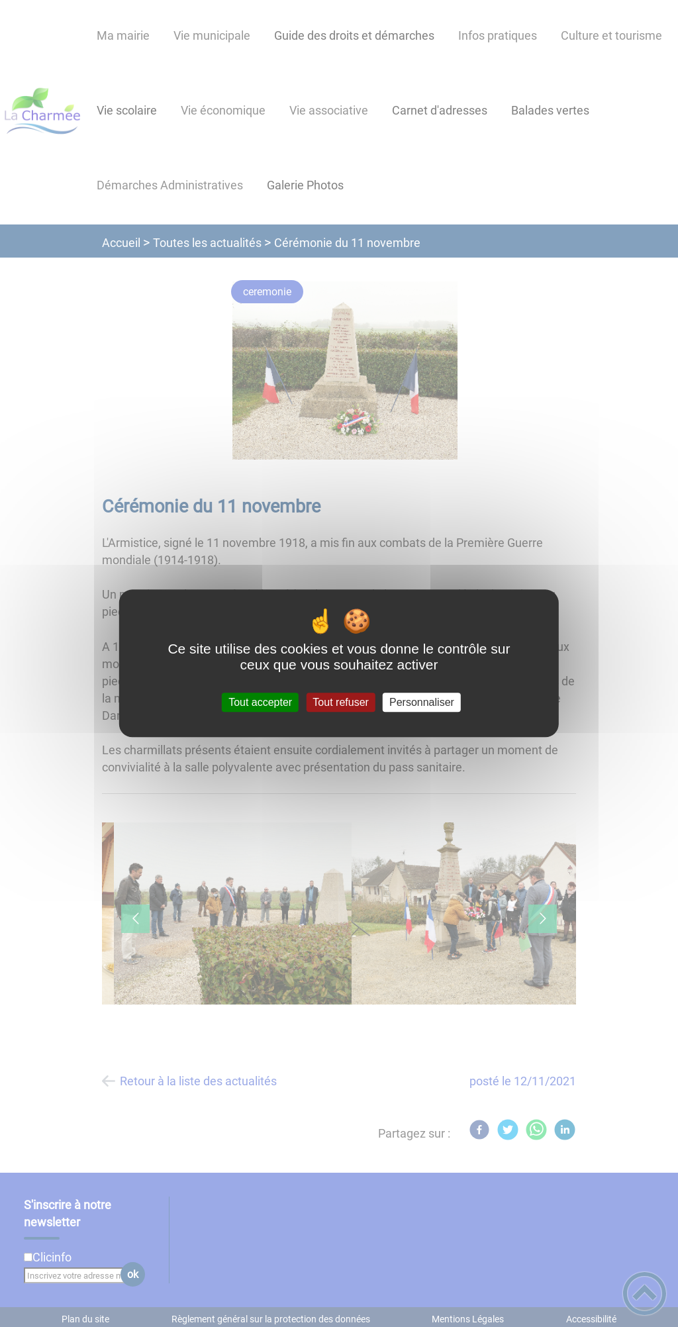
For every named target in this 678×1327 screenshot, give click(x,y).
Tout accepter (260, 702)
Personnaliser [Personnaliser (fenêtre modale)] (421, 702)
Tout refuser (340, 702)
